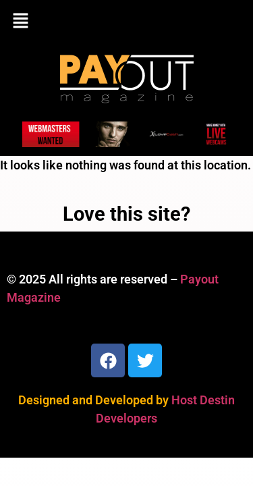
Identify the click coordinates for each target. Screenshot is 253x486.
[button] (126, 21)
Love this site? (126, 213)
